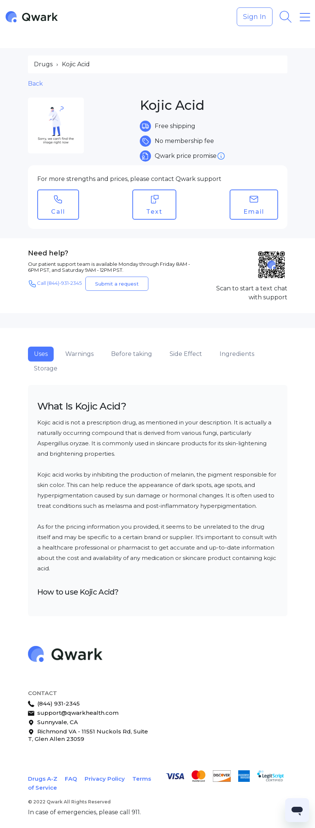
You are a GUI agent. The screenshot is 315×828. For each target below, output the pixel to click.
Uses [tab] (41, 353)
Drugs (43, 64)
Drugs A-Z (42, 778)
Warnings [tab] (79, 353)
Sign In (254, 17)
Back (35, 83)
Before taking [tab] (131, 353)
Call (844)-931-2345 (55, 283)
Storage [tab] (45, 368)
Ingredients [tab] (237, 353)
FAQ (71, 778)
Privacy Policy (105, 778)
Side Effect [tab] (186, 353)
